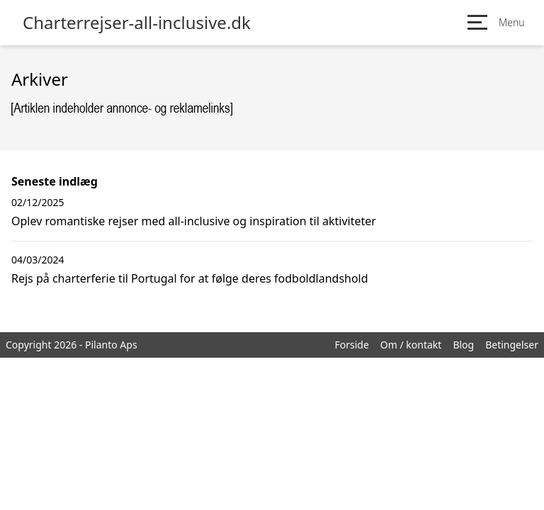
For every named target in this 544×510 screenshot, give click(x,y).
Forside (351, 344)
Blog (463, 344)
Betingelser (511, 344)
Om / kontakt (411, 344)
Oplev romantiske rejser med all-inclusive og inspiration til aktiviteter (193, 221)
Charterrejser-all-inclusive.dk (137, 22)
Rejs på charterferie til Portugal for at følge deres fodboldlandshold (189, 278)
